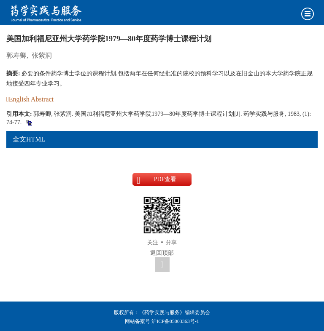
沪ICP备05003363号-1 (175, 321)
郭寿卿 (16, 55)
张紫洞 (42, 55)
